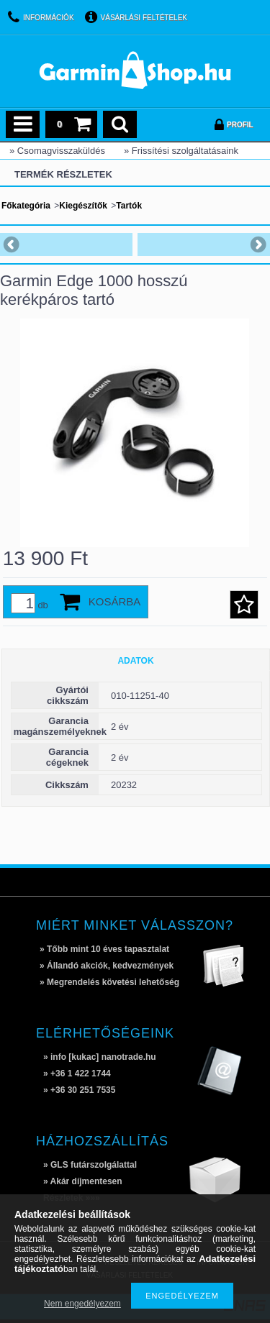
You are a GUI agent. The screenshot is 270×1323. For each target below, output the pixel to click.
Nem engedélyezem (82, 1304)
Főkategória (25, 206)
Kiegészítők (83, 206)
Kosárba (115, 601)
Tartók (129, 206)
